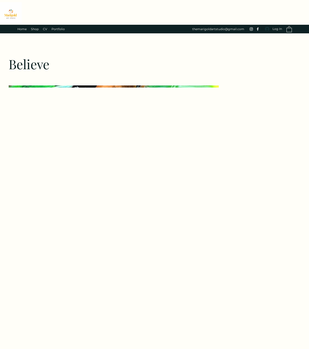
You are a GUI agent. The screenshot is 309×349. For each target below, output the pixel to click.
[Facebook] (258, 29)
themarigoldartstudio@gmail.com (218, 29)
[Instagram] (251, 29)
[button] (289, 29)
